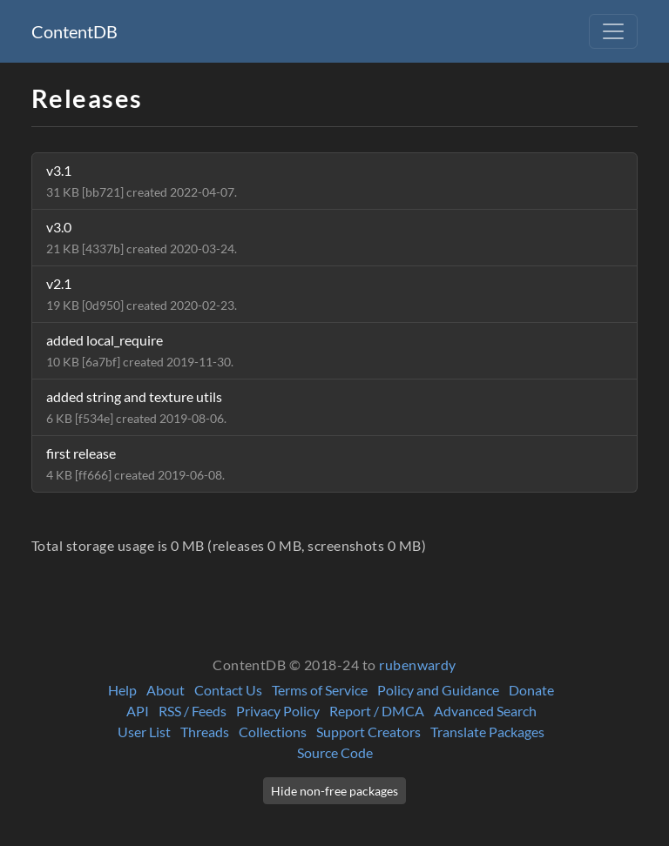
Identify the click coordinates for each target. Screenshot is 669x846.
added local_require (139, 350)
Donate (531, 690)
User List (144, 731)
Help (122, 690)
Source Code (335, 752)
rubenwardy (417, 664)
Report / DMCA (376, 710)
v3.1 (141, 180)
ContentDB (74, 31)
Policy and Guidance (438, 690)
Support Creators (368, 731)
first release (135, 463)
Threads (204, 731)
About (165, 690)
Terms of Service (320, 690)
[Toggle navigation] (613, 31)
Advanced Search (485, 710)
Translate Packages (487, 731)
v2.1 (141, 293)
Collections (273, 731)
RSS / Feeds (192, 710)
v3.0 (141, 237)
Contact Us (228, 690)
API (137, 710)
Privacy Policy (278, 710)
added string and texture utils (136, 407)
